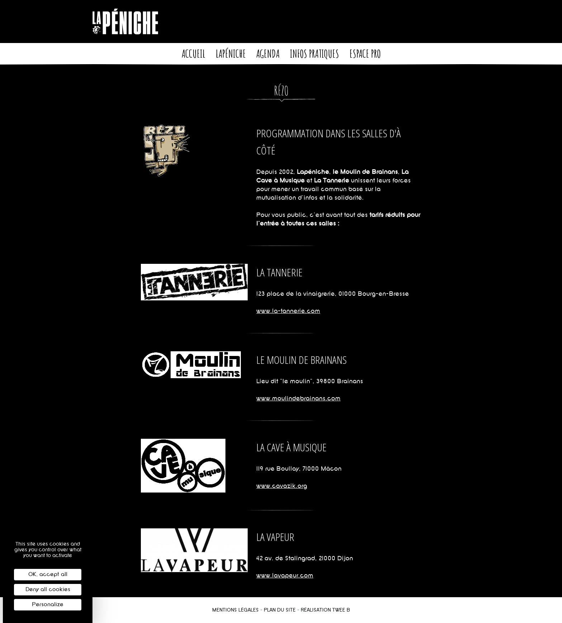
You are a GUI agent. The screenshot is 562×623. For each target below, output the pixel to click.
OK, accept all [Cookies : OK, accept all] (47, 574)
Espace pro (365, 53)
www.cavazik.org (281, 485)
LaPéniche (231, 53)
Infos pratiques (314, 53)
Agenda (268, 53)
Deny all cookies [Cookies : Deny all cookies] (47, 589)
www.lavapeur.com (284, 575)
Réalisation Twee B (325, 610)
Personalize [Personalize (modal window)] (47, 604)
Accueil (193, 53)
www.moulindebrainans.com (298, 398)
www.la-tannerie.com (288, 311)
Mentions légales (235, 610)
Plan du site (280, 610)
